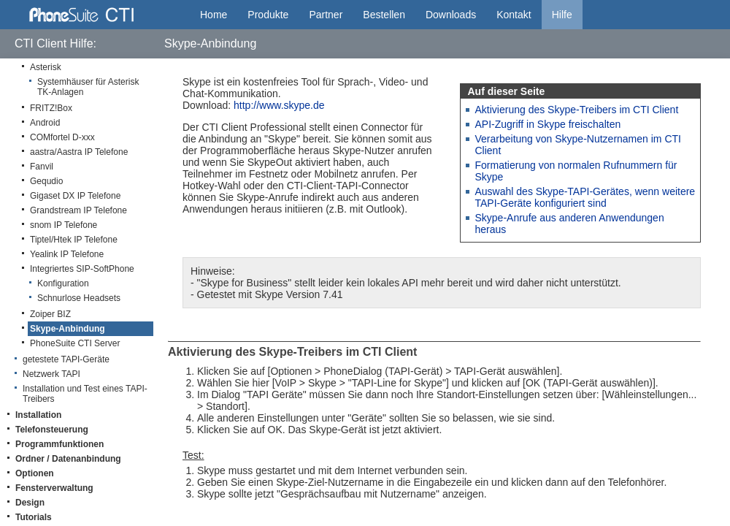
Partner (325, 14)
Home (213, 14)
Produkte (267, 14)
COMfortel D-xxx (62, 137)
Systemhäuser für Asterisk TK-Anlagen (88, 87)
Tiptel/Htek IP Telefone (74, 240)
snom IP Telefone (63, 225)
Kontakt (513, 14)
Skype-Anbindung (67, 329)
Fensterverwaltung (54, 488)
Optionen (34, 473)
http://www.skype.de (279, 105)
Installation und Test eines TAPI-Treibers (85, 394)
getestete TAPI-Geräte (66, 359)
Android (45, 123)
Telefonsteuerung (51, 429)
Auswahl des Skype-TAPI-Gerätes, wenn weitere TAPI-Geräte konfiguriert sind (585, 197)
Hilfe (562, 14)
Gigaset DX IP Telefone (75, 196)
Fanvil (41, 166)
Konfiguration (63, 283)
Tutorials (33, 517)
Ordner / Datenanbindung (68, 459)
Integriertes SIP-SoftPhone (82, 269)
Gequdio (46, 181)
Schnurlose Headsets (78, 298)
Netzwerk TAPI (51, 374)
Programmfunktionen (59, 444)
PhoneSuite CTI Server (75, 343)
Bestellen (384, 14)
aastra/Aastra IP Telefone (79, 152)
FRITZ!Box (51, 108)
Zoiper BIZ (50, 314)
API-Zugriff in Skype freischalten (548, 124)
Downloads (451, 14)
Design (30, 503)
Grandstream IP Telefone (78, 210)
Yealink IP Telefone (67, 254)
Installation (38, 415)
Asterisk (45, 67)
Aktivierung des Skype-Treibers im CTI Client (577, 109)
